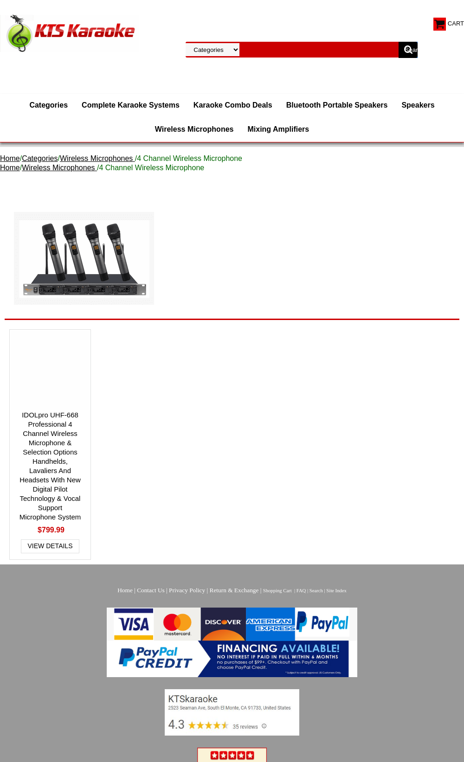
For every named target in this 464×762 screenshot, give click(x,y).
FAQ (301, 590)
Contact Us (151, 590)
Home (10, 158)
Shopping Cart (277, 590)
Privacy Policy (187, 590)
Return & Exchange (234, 590)
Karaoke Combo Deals (232, 105)
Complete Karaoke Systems (131, 105)
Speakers (417, 105)
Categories (48, 105)
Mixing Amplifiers (278, 129)
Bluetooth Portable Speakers (337, 105)
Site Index (336, 590)
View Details (50, 546)
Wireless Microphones (194, 129)
